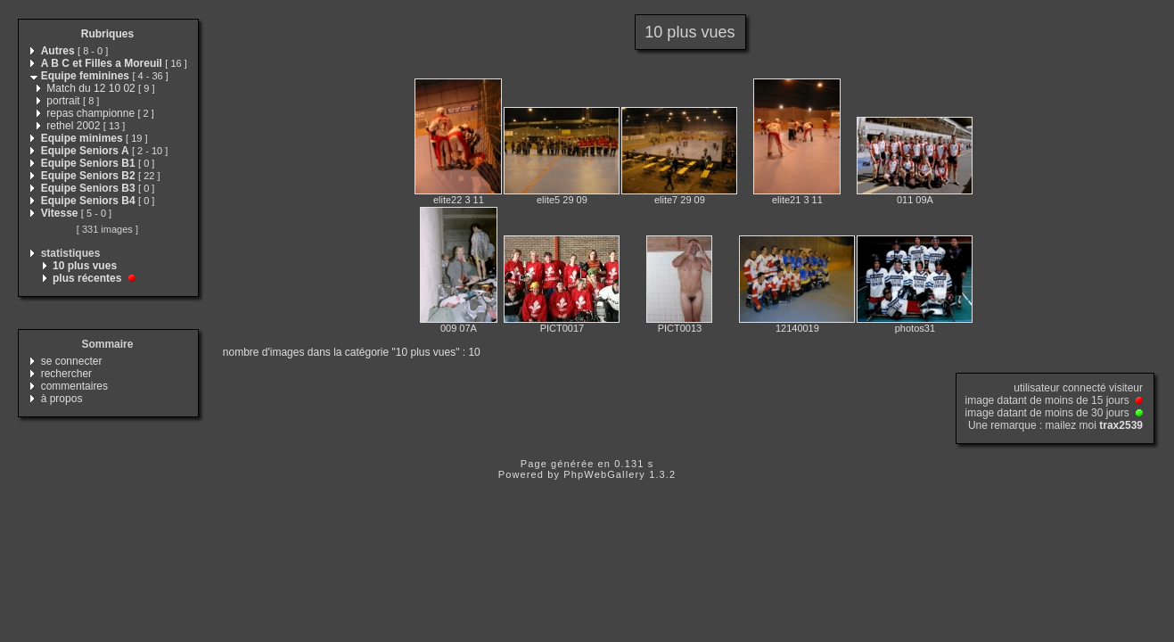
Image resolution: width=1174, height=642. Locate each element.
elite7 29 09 (679, 199)
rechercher (66, 373)
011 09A (915, 199)
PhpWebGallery (604, 474)
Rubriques (107, 34)
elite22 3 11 (458, 199)
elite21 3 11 (797, 199)
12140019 (797, 328)
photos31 (915, 328)
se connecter (72, 361)
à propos (62, 398)
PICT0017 (562, 328)
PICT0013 (680, 328)
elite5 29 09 (562, 199)
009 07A (458, 328)
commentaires (74, 386)
